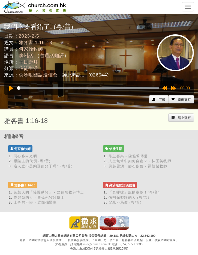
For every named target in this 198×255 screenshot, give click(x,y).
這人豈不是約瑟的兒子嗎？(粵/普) (43, 166)
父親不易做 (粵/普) (125, 202)
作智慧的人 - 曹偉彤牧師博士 (39, 197)
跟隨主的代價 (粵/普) (32, 161)
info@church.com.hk (96, 244)
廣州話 (26, 55)
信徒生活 (28, 68)
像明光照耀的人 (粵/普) (129, 197)
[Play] (11, 88)
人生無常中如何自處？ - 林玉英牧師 (140, 161)
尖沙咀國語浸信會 (38, 75)
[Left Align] (181, 99)
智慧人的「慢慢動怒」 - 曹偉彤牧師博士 (49, 192)
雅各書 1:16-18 (35, 42)
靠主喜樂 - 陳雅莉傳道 (128, 156)
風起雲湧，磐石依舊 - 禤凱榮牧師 (138, 166)
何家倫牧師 (31, 49)
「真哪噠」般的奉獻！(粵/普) (134, 192)
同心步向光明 (25, 156)
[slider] (88, 88)
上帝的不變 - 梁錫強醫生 (35, 202)
